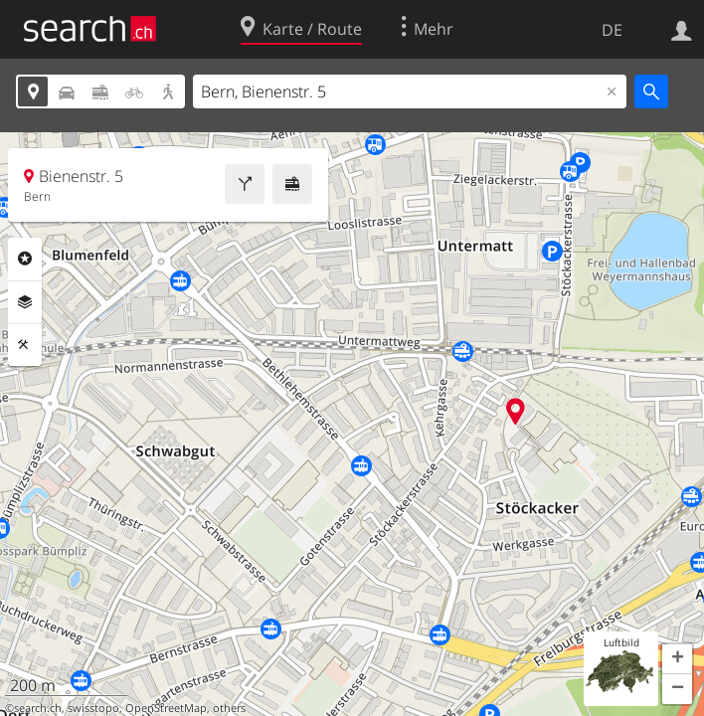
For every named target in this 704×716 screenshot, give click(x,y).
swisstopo (93, 708)
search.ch (38, 708)
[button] (677, 659)
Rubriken (25, 258)
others (229, 708)
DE (612, 30)
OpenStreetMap (166, 708)
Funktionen (25, 345)
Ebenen (25, 302)
